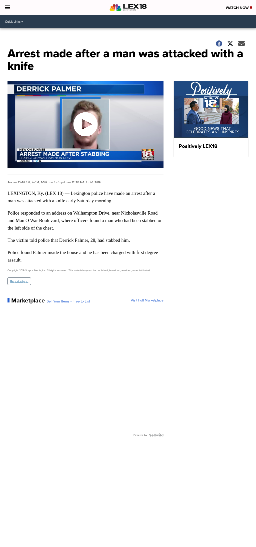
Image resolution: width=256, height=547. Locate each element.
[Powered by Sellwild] (156, 435)
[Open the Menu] (8, 7)
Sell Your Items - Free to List (68, 301)
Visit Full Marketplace (147, 300)
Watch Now (239, 7)
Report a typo (19, 281)
